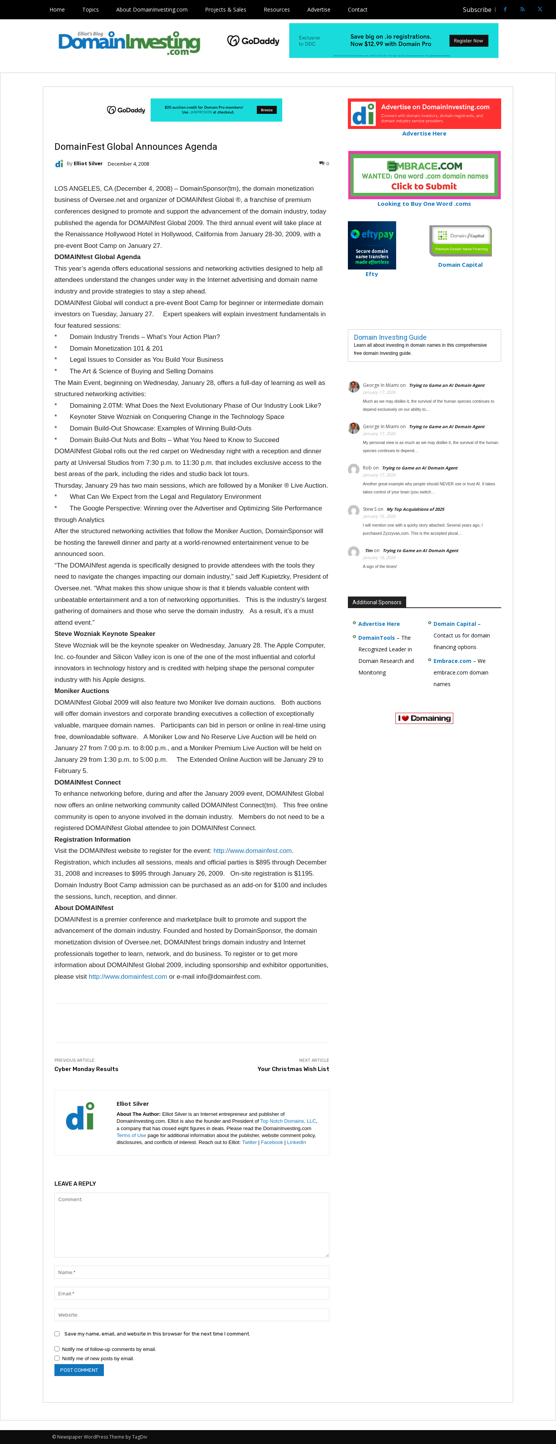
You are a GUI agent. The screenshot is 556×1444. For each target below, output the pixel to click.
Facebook (272, 1142)
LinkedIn (296, 1142)
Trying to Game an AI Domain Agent (447, 385)
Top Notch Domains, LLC (288, 1121)
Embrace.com (452, 660)
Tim (369, 550)
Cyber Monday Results (86, 1069)
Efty (372, 270)
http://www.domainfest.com (253, 850)
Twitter (249, 1142)
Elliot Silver (88, 163)
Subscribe (477, 9)
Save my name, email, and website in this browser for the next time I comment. (157, 1334)
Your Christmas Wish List (293, 1069)
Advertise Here (424, 130)
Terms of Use (131, 1135)
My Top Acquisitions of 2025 (415, 509)
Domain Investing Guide (390, 337)
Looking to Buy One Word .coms (424, 200)
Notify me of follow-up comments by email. (109, 1349)
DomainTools (376, 637)
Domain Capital (455, 623)
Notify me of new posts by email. (98, 1358)
